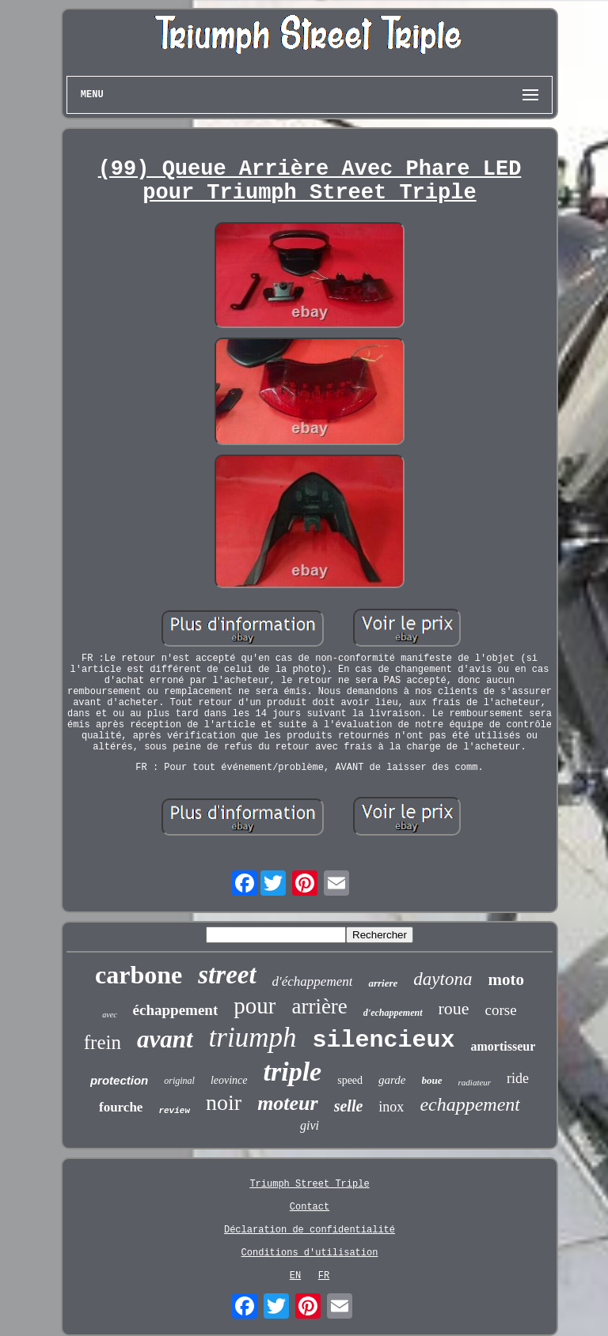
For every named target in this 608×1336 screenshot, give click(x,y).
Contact (309, 1207)
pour (255, 1005)
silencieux (383, 1040)
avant (165, 1039)
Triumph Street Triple (309, 1184)
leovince (229, 1080)
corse (501, 1010)
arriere (382, 983)
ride (518, 1078)
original (179, 1080)
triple (293, 1071)
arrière (319, 1006)
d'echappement (393, 1012)
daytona (442, 979)
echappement (470, 1104)
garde (391, 1080)
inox (391, 1107)
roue (454, 1008)
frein (102, 1042)
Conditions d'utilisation (309, 1253)
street (227, 974)
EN (295, 1275)
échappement (175, 1010)
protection (119, 1080)
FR (323, 1275)
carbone (138, 974)
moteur (287, 1103)
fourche (120, 1107)
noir (223, 1102)
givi (309, 1125)
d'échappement (312, 981)
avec (109, 1014)
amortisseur (502, 1046)
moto (506, 979)
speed (350, 1080)
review (174, 1110)
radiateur (475, 1082)
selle (348, 1106)
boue (432, 1080)
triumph (253, 1037)
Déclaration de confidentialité (309, 1230)
